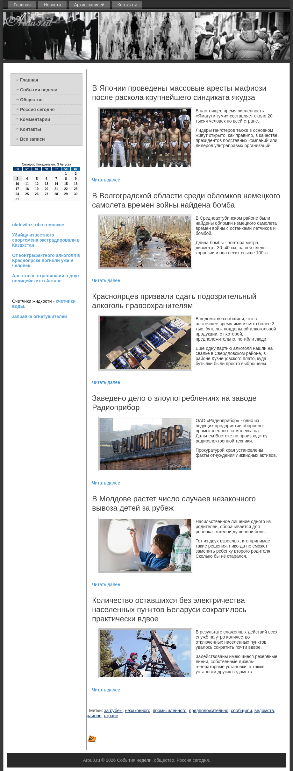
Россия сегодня (37, 109)
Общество (31, 99)
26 (37, 194)
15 (66, 184)
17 (17, 189)
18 (27, 189)
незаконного (137, 710)
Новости (52, 4)
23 (75, 189)
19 (37, 189)
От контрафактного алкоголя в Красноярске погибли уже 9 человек (46, 260)
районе (94, 715)
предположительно (208, 710)
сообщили (241, 710)
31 (17, 199)
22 (66, 189)
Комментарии (35, 119)
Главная (22, 4)
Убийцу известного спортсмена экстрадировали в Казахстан (46, 240)
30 (75, 194)
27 (46, 194)
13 (46, 184)
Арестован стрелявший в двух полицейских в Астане (46, 278)
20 (46, 189)
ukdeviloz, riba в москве (38, 224)
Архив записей (89, 4)
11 (27, 184)
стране (111, 715)
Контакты (127, 4)
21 (56, 189)
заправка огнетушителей (39, 316)
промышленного (170, 710)
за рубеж (113, 710)
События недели (38, 89)
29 (66, 194)
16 (75, 184)
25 (27, 194)
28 (56, 194)
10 (17, 184)
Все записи (32, 139)
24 (17, 194)
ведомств (264, 710)
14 (56, 184)
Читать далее (106, 179)
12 (37, 184)
